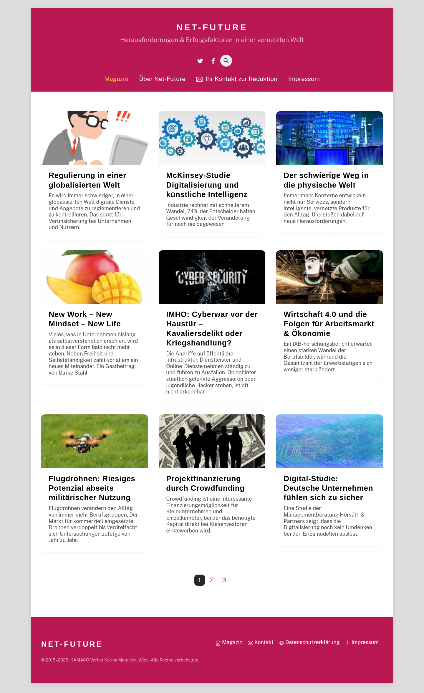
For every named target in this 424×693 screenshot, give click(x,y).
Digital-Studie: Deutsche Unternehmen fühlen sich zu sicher (328, 490)
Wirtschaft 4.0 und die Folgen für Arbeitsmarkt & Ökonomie (329, 325)
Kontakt (261, 644)
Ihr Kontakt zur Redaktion (236, 80)
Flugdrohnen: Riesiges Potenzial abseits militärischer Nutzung (92, 490)
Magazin (116, 80)
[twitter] (200, 62)
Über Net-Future (162, 80)
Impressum (304, 80)
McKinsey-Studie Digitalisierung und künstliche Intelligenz (206, 186)
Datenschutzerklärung (309, 644)
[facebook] (213, 62)
